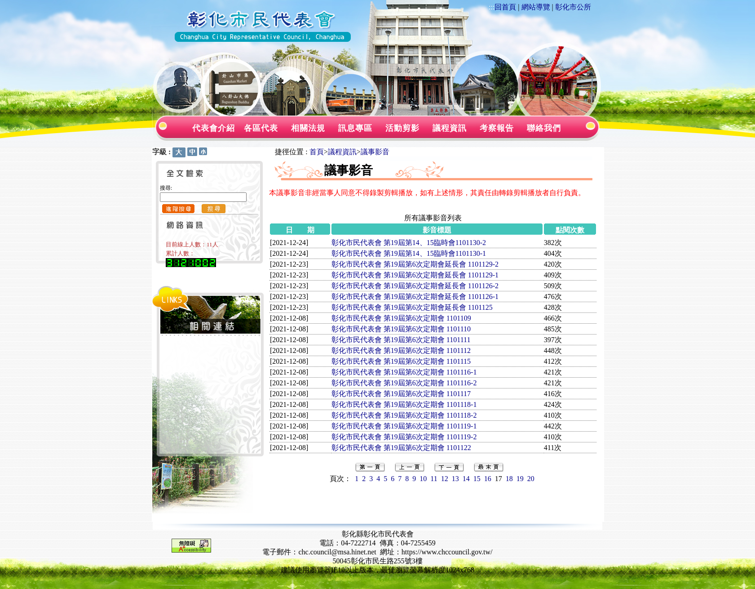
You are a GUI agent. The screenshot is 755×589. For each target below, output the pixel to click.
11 (433, 478)
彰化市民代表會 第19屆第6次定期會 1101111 (401, 340)
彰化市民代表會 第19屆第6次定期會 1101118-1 (404, 404)
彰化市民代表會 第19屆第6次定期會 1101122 (401, 447)
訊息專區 (355, 128)
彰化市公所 (573, 7)
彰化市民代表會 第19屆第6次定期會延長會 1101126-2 (415, 286)
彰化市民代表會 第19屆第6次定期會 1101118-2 (404, 415)
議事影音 (375, 152)
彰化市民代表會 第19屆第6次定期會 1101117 (401, 393)
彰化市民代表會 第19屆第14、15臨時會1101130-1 (408, 253)
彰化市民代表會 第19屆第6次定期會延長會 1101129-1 (415, 275)
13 (455, 478)
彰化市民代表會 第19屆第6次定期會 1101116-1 (404, 372)
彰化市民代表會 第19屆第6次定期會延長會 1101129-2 (415, 264)
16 (487, 478)
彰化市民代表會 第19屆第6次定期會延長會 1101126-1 (415, 296)
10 (423, 478)
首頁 (316, 152)
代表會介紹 (213, 128)
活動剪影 (402, 128)
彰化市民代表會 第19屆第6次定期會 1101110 (401, 329)
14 (466, 478)
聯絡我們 (544, 128)
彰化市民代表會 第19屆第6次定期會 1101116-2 (404, 383)
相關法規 (308, 128)
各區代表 (261, 128)
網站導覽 (535, 7)
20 (530, 478)
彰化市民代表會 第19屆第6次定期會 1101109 (401, 318)
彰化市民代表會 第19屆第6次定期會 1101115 (401, 361)
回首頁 (505, 7)
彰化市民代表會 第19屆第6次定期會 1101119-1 (404, 426)
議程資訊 (450, 128)
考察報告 (497, 128)
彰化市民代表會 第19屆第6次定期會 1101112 (401, 350)
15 (477, 478)
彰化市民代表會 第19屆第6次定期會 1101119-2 (404, 437)
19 (520, 478)
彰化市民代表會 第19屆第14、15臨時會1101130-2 (408, 242)
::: (492, 7)
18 (509, 478)
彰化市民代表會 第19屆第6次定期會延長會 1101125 (412, 307)
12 (444, 478)
